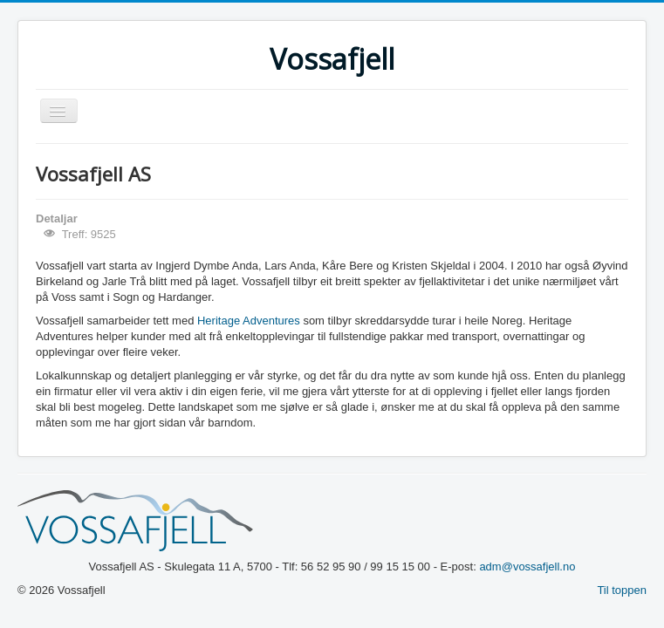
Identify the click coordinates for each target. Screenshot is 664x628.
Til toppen (622, 590)
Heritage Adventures (248, 320)
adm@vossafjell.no (527, 566)
